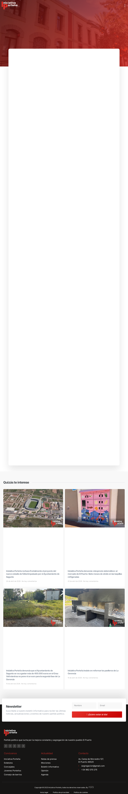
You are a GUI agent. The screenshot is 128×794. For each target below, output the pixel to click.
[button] (124, 5)
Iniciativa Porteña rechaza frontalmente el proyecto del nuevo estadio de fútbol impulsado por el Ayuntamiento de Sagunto (32, 574)
